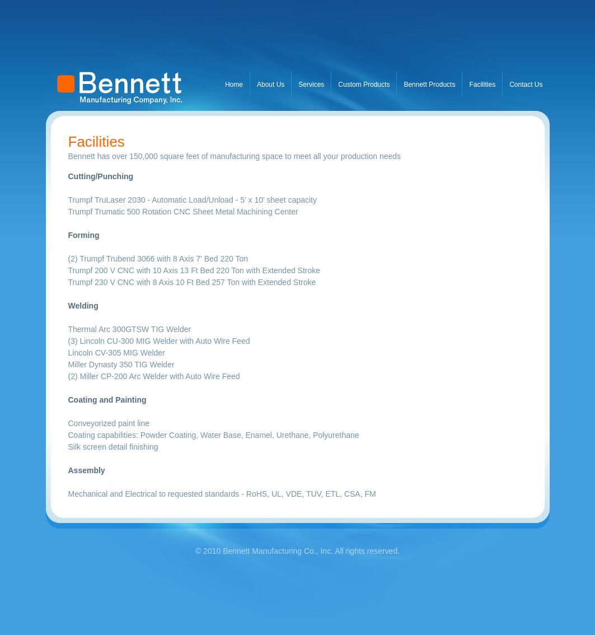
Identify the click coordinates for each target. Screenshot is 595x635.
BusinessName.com (130, 55)
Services (311, 84)
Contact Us (525, 84)
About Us (270, 84)
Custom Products (364, 84)
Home (234, 84)
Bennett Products (429, 84)
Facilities (482, 84)
